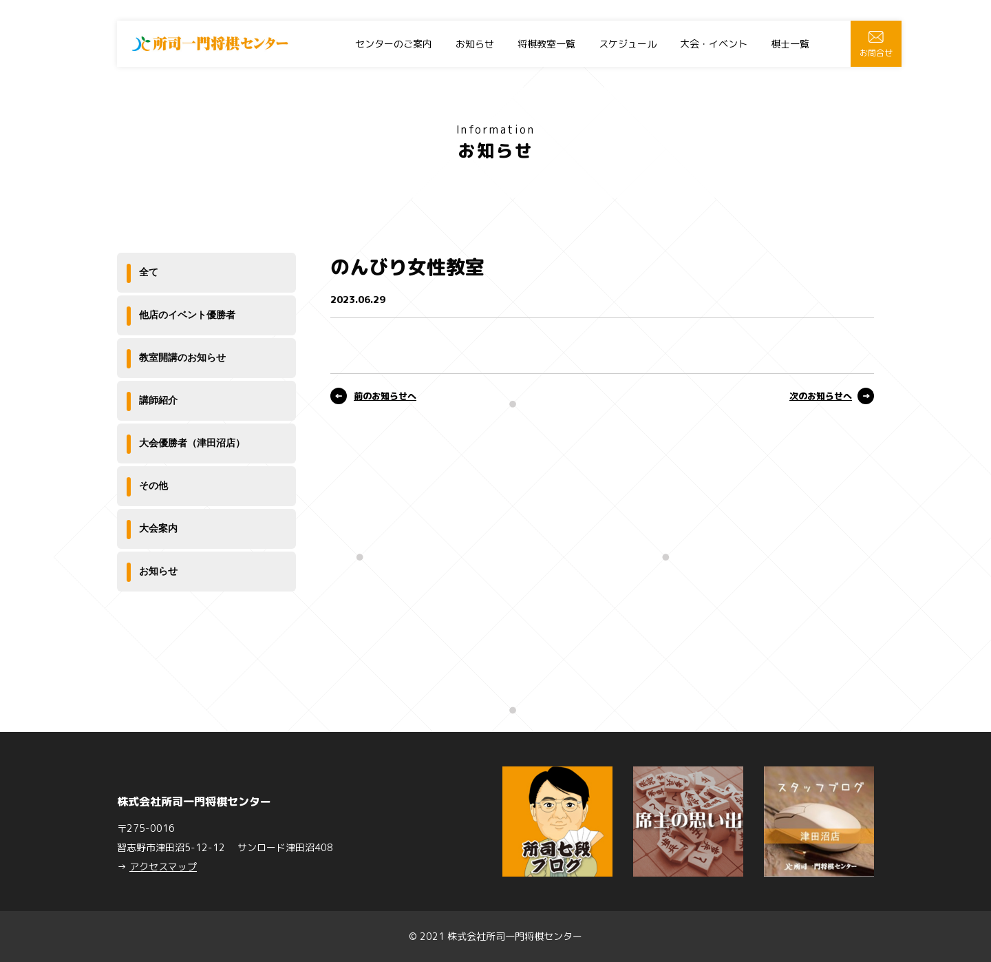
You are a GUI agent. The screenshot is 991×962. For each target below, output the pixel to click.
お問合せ (876, 45)
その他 (153, 485)
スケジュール (628, 43)
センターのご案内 (393, 43)
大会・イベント (713, 43)
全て (148, 272)
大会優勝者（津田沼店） (192, 442)
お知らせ (475, 43)
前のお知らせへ (385, 396)
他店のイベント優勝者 (187, 314)
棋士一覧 (790, 43)
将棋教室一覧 (546, 43)
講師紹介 (158, 400)
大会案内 (158, 528)
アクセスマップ (163, 866)
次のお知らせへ (820, 396)
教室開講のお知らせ (182, 357)
